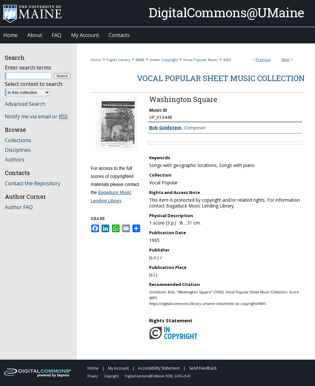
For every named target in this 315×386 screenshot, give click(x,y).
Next (286, 59)
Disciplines (18, 149)
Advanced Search (25, 103)
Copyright (112, 376)
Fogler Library (118, 59)
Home (96, 59)
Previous (263, 59)
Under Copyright (163, 59)
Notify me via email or (36, 116)
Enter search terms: (28, 67)
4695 (227, 59)
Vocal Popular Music (200, 59)
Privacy (93, 376)
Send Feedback (203, 368)
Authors (14, 159)
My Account (119, 368)
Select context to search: (34, 83)
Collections (18, 140)
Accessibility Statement (159, 368)
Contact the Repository (32, 183)
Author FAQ (19, 207)
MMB (140, 59)
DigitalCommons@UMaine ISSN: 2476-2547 (158, 376)
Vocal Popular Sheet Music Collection (221, 78)
